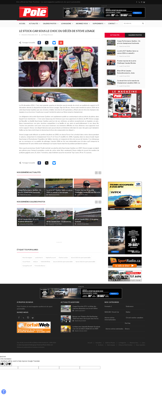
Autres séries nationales (114, 329)
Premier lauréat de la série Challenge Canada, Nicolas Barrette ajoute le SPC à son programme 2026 (88, 193)
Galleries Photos (110, 343)
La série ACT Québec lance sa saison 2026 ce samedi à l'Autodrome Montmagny (59, 193)
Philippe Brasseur (48, 35)
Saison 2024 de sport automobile (63, 263)
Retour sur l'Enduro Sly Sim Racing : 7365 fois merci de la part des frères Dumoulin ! (85, 319)
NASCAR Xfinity (45, 263)
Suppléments (98, 24)
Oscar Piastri (26, 263)
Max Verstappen (27, 259)
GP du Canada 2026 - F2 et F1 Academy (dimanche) (28, 222)
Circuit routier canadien (134, 318)
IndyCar (35, 263)
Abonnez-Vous (82, 24)
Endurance (129, 306)
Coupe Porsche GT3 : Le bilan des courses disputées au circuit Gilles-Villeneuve (85, 308)
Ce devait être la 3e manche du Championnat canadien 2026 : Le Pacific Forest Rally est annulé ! (128, 83)
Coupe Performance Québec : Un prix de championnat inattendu (29, 192)
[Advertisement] (58, 236)
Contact (111, 24)
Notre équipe (111, 345)
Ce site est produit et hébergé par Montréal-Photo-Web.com (35, 345)
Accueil (22, 24)
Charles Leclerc (63, 259)
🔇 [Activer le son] (139, 146)
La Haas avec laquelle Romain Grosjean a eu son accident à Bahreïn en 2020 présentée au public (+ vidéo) (86, 329)
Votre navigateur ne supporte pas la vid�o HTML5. (125, 135)
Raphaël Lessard (51, 259)
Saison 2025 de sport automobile (81, 259)
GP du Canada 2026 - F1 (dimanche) (58, 223)
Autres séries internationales (110, 319)
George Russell (27, 267)
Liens (143, 343)
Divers (127, 329)
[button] (3, 391)
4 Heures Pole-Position (125, 345)
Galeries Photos (49, 24)
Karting (127, 323)
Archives (101, 345)
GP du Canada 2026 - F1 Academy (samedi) (86, 222)
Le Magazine (66, 24)
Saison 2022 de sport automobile (85, 263)
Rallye (128, 312)
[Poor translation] (8, 364)
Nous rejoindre (140, 345)
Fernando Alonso (40, 267)
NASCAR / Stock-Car (112, 312)
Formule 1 (108, 306)
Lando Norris (39, 259)
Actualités (33, 24)
